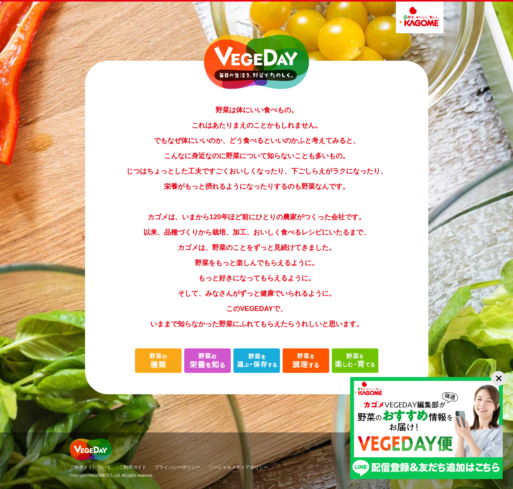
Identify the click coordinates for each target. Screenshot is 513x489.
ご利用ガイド (132, 467)
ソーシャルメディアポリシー (238, 467)
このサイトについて (90, 467)
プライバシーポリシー (177, 467)
